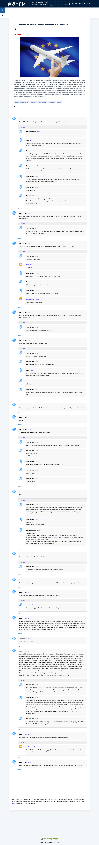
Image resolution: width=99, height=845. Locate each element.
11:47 (29, 405)
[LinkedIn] (76, 4)
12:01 (31, 140)
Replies (23, 127)
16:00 (36, 389)
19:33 (29, 651)
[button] (15, 29)
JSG (27, 264)
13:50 (36, 290)
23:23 (36, 718)
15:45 (31, 605)
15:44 (31, 381)
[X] (73, 4)
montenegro (42, 102)
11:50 (31, 264)
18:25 (36, 151)
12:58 (36, 273)
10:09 (36, 176)
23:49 (29, 734)
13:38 (36, 282)
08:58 (29, 762)
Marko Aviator (30, 299)
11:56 (29, 429)
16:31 (36, 196)
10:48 (36, 353)
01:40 (36, 166)
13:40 (36, 461)
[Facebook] (69, 4)
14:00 (36, 519)
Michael (28, 747)
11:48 (36, 256)
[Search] (85, 4)
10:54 (38, 131)
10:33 (29, 119)
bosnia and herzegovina (21, 102)
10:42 (29, 213)
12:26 (36, 450)
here (13, 803)
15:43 (31, 370)
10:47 (36, 228)
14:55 (36, 470)
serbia (59, 102)
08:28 (37, 299)
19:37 (36, 684)
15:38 (36, 361)
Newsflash (52, 102)
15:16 (29, 618)
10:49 (36, 327)
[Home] (2, 10)
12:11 (36, 442)
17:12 (38, 530)
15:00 (29, 592)
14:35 (29, 554)
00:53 (36, 187)
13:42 (36, 504)
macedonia (34, 102)
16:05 (29, 639)
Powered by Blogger (49, 839)
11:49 (29, 417)
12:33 (29, 492)
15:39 (36, 566)
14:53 (29, 580)
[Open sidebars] (2, 15)
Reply (20, 208)
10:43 (29, 243)
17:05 (33, 747)
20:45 (36, 697)
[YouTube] (79, 4)
